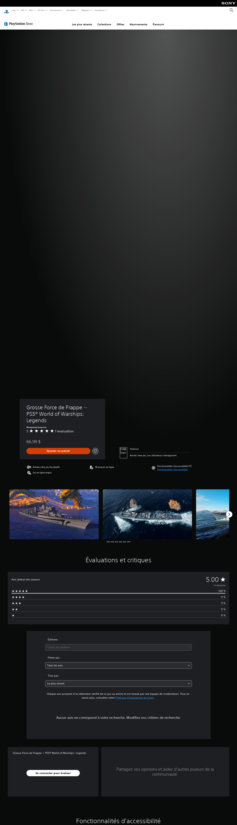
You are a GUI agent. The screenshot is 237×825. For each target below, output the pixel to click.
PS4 (31, 10)
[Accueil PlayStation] (6, 10)
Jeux (14, 10)
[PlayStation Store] (19, 20)
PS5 (22, 10)
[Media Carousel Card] (54, 511)
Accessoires (55, 10)
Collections (104, 21)
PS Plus (41, 10)
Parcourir (158, 21)
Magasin (85, 10)
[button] (172, 466)
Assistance (99, 10)
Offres (120, 21)
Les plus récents (82, 21)
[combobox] (118, 644)
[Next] (229, 511)
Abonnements (138, 21)
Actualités (71, 10)
